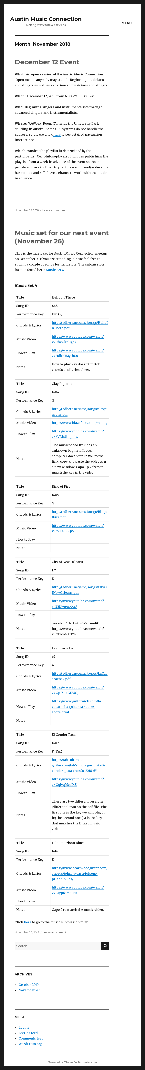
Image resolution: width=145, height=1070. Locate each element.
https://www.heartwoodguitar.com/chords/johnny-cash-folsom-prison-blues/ (80, 873)
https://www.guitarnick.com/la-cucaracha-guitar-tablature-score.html (77, 706)
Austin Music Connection (46, 19)
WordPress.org (30, 1044)
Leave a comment (54, 210)
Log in (24, 1027)
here (57, 134)
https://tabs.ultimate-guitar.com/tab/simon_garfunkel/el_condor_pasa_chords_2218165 (80, 765)
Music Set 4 (55, 270)
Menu (127, 23)
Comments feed (31, 1038)
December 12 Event (47, 62)
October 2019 (29, 985)
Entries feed (28, 1033)
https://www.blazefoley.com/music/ (79, 423)
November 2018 (31, 990)
